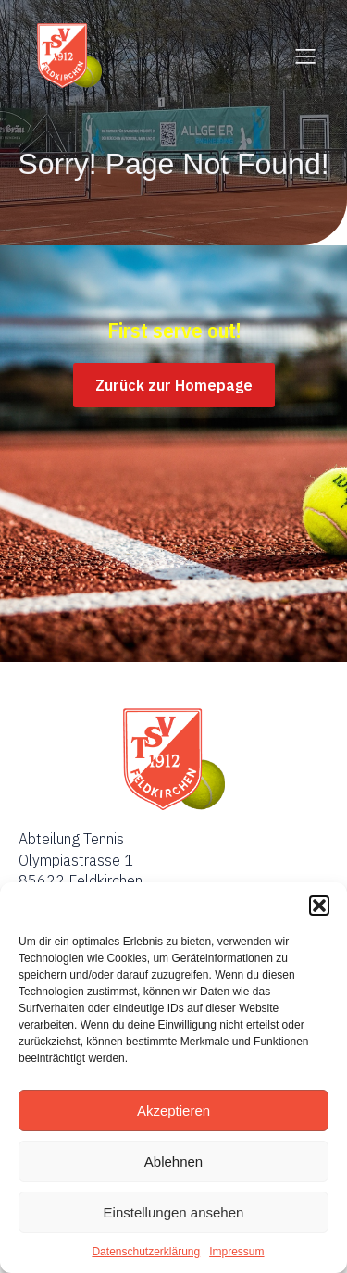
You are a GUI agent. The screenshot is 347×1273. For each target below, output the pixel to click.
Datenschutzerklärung (146, 1251)
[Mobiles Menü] (305, 55)
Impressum (236, 1251)
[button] (319, 905)
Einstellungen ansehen (174, 1212)
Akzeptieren (173, 1110)
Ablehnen (173, 1161)
